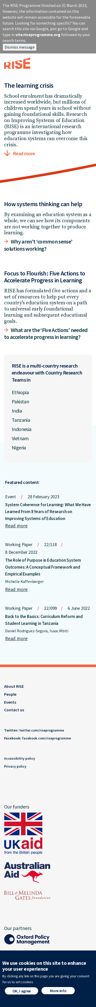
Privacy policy (15, 766)
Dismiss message (20, 47)
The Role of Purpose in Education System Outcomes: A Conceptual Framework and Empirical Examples (43, 567)
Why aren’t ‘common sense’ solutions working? (38, 245)
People (10, 694)
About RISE (14, 686)
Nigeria (19, 447)
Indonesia (21, 429)
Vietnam (20, 438)
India (17, 410)
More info (58, 994)
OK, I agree (22, 994)
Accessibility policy (19, 758)
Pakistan (20, 401)
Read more (24, 153)
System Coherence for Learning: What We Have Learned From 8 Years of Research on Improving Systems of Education (48, 511)
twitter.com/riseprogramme (41, 730)
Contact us (14, 709)
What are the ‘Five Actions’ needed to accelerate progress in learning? (46, 333)
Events (10, 702)
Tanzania (21, 420)
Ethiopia (20, 392)
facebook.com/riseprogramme (46, 738)
